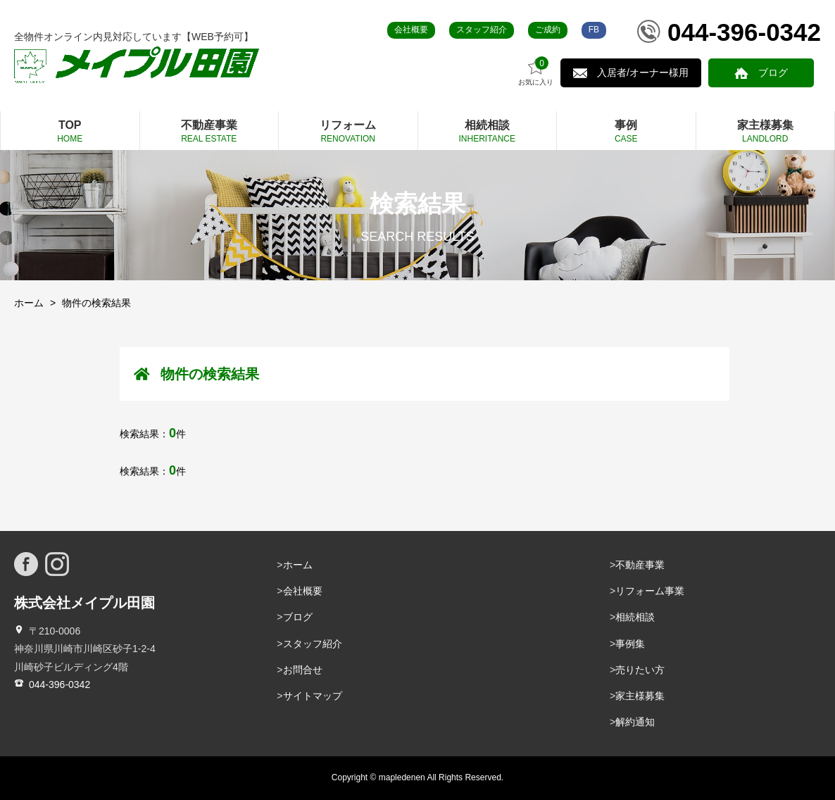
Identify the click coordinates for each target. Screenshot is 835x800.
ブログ (773, 72)
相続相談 (635, 617)
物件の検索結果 (96, 302)
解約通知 (635, 721)
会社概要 (411, 30)
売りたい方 (640, 669)
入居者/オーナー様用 (643, 72)
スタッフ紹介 (481, 30)
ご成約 (547, 30)
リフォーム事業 (649, 590)
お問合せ (302, 669)
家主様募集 (640, 695)
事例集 (630, 643)
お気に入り (535, 71)
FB (594, 30)
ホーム (29, 302)
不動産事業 (640, 564)
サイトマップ (312, 695)
